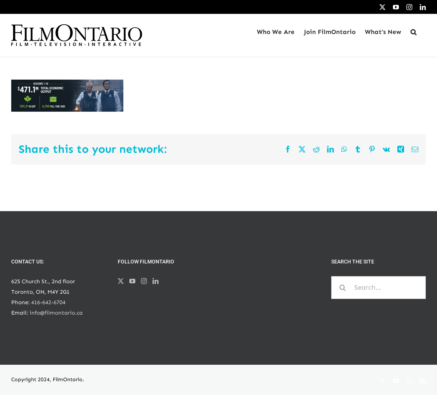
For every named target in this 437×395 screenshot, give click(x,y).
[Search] (342, 287)
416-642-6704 (48, 302)
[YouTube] (132, 281)
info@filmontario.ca (56, 312)
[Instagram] (144, 281)
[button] (413, 31)
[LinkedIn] (156, 281)
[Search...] (378, 287)
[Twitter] (121, 281)
